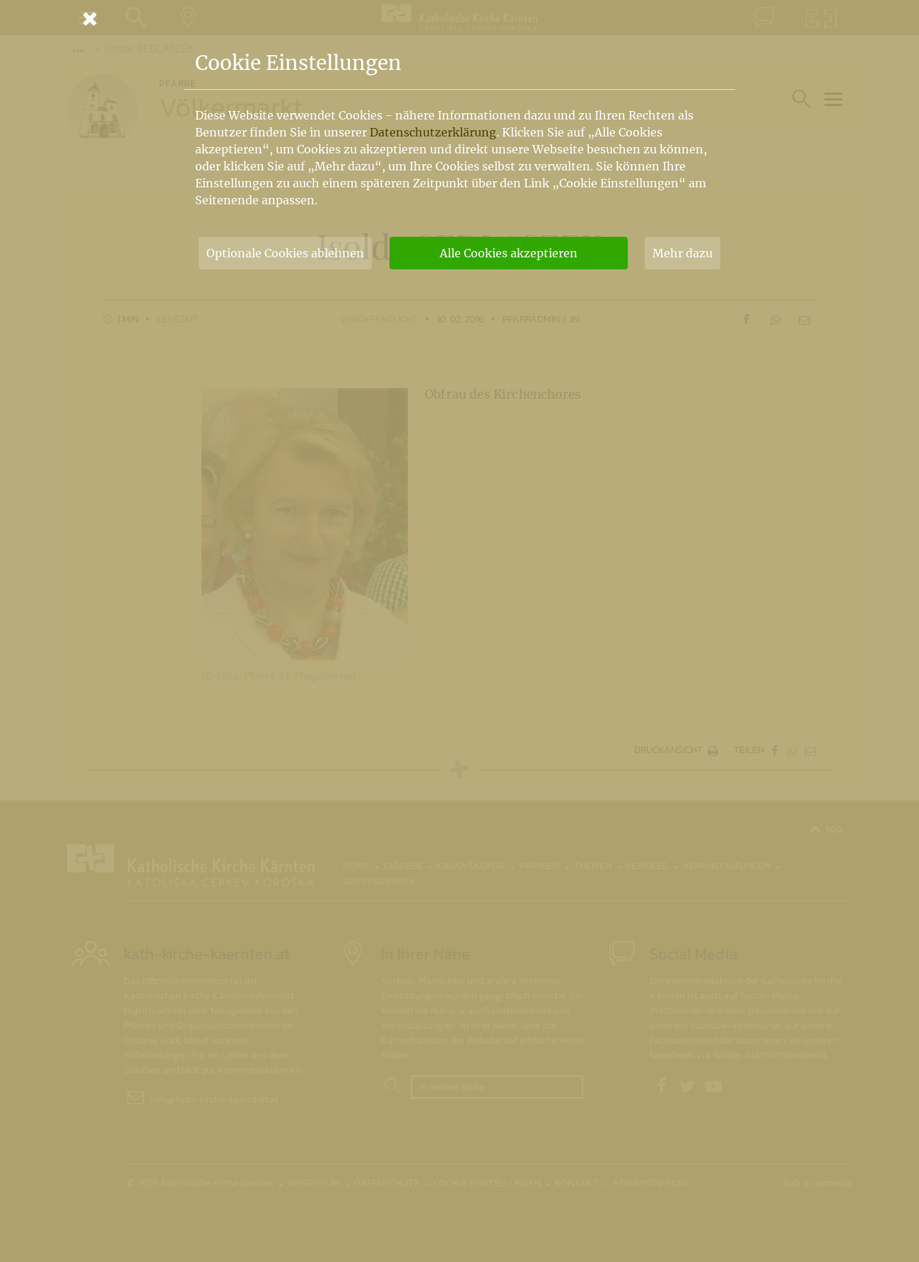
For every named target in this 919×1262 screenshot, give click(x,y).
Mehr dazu (682, 253)
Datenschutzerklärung (433, 132)
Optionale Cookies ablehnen (285, 253)
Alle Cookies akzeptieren (509, 253)
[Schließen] (459, 18)
